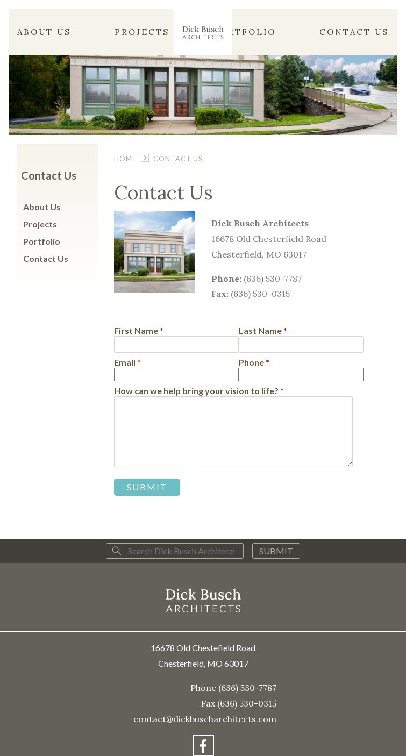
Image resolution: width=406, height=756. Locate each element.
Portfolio (244, 32)
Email (127, 362)
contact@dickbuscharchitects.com (204, 719)
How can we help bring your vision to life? (199, 391)
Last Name (263, 331)
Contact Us (354, 32)
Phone (254, 362)
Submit (276, 551)
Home (125, 158)
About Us (44, 32)
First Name (138, 331)
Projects (142, 32)
